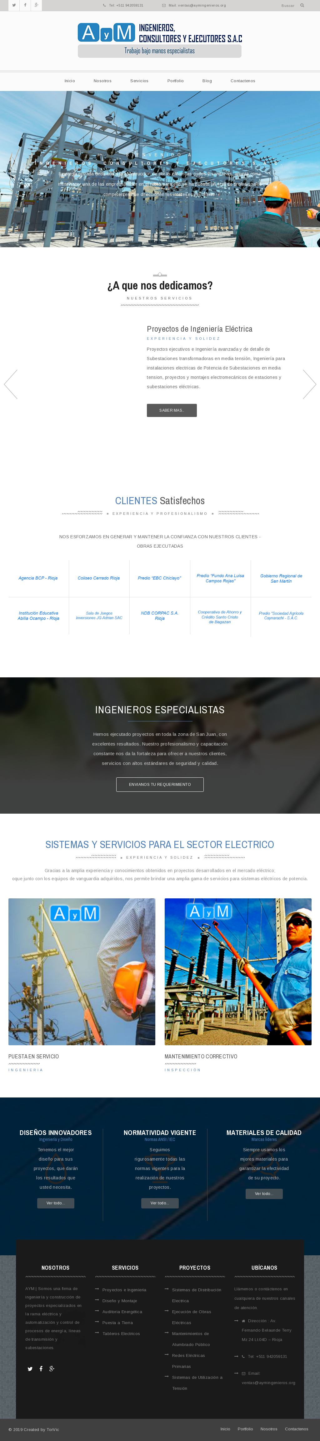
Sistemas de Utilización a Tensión (197, 1383)
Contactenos (243, 80)
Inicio (70, 80)
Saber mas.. (171, 410)
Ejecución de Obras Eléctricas (191, 1317)
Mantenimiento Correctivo (201, 1056)
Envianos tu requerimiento (160, 784)
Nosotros (103, 80)
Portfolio (176, 80)
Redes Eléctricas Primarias (188, 1361)
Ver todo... (56, 1203)
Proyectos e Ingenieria (124, 1290)
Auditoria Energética (122, 1311)
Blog (207, 80)
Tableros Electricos (121, 1333)
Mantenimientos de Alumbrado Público (191, 1339)
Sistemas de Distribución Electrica (197, 1295)
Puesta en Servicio (33, 1056)
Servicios (139, 80)
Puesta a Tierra (117, 1322)
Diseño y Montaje (119, 1300)
